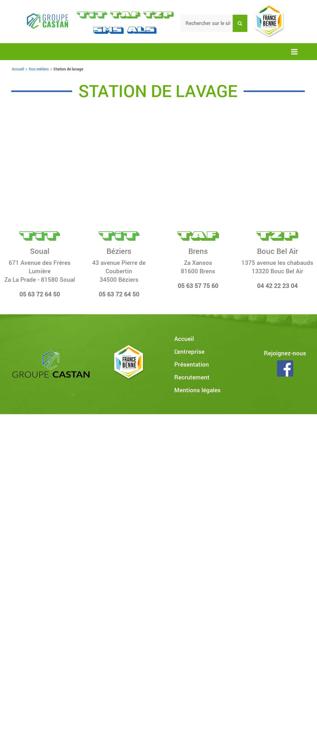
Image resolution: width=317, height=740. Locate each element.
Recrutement (192, 377)
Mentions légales (197, 390)
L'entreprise (189, 351)
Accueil (18, 68)
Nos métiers (39, 68)
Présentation (191, 364)
